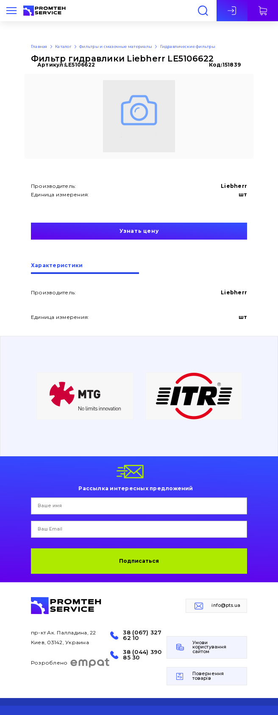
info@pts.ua (225, 605)
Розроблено (70, 663)
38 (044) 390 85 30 (142, 654)
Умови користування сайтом (209, 647)
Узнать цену (139, 231)
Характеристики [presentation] (57, 265)
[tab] (85, 268)
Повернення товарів (208, 676)
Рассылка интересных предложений (135, 488)
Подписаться (139, 561)
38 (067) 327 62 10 (142, 635)
